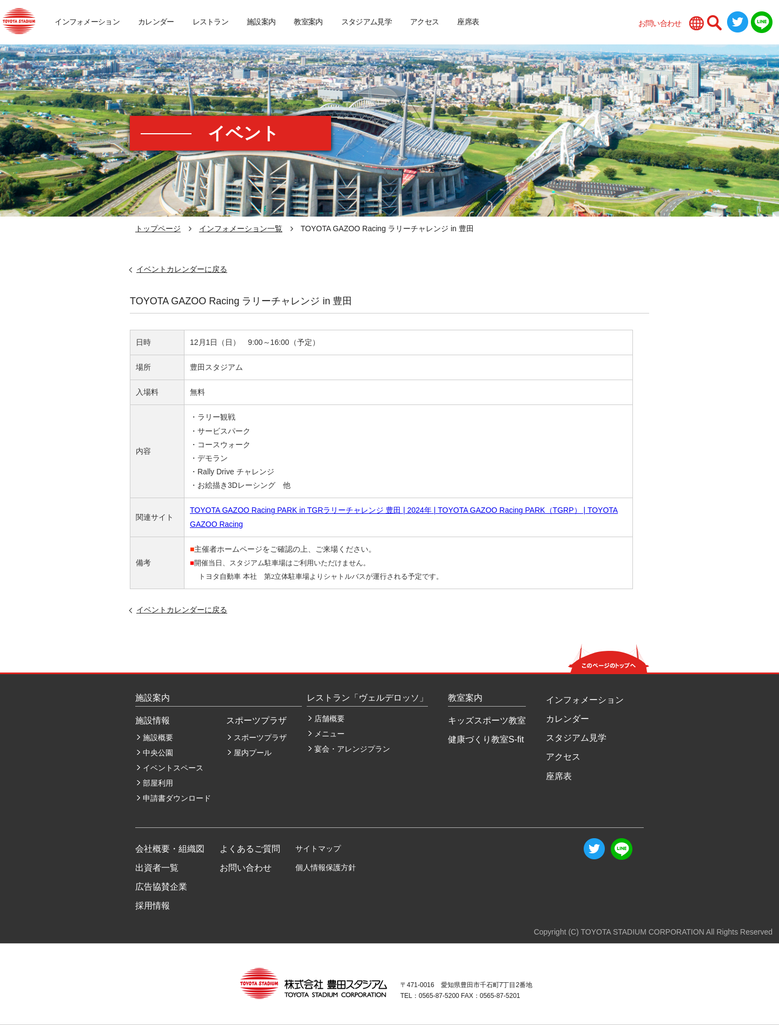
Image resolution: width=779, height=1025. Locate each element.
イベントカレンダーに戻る (181, 269)
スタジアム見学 (366, 21)
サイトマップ (318, 848)
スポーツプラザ (260, 737)
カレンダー (156, 21)
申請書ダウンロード (177, 798)
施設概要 (158, 737)
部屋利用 (158, 783)
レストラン (211, 21)
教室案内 (308, 21)
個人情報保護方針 (325, 867)
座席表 (468, 21)
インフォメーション (87, 21)
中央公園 (158, 752)
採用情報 (152, 905)
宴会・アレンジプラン (352, 749)
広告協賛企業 (161, 886)
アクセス (424, 21)
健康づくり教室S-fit (486, 739)
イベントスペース (173, 767)
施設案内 (261, 21)
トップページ (158, 228)
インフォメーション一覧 (240, 228)
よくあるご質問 (250, 848)
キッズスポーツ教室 (487, 720)
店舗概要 (329, 718)
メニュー (329, 733)
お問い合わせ (660, 23)
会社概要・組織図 (169, 848)
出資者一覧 (157, 867)
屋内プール (253, 752)
